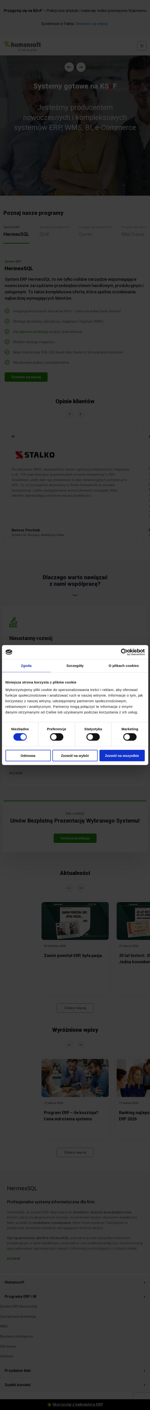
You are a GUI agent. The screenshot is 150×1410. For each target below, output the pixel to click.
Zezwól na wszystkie (122, 755)
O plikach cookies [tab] (124, 666)
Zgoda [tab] (26, 666)
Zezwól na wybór (75, 755)
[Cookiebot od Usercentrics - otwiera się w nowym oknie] (124, 652)
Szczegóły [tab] (75, 666)
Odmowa (28, 755)
